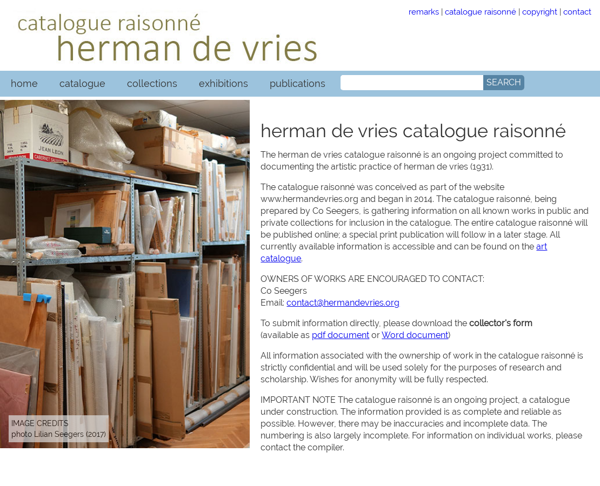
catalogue (82, 83)
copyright (539, 11)
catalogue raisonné (480, 11)
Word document (415, 335)
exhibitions (223, 83)
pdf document (340, 335)
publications (297, 83)
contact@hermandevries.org (342, 303)
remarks (424, 11)
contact (577, 11)
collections (152, 83)
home (24, 83)
